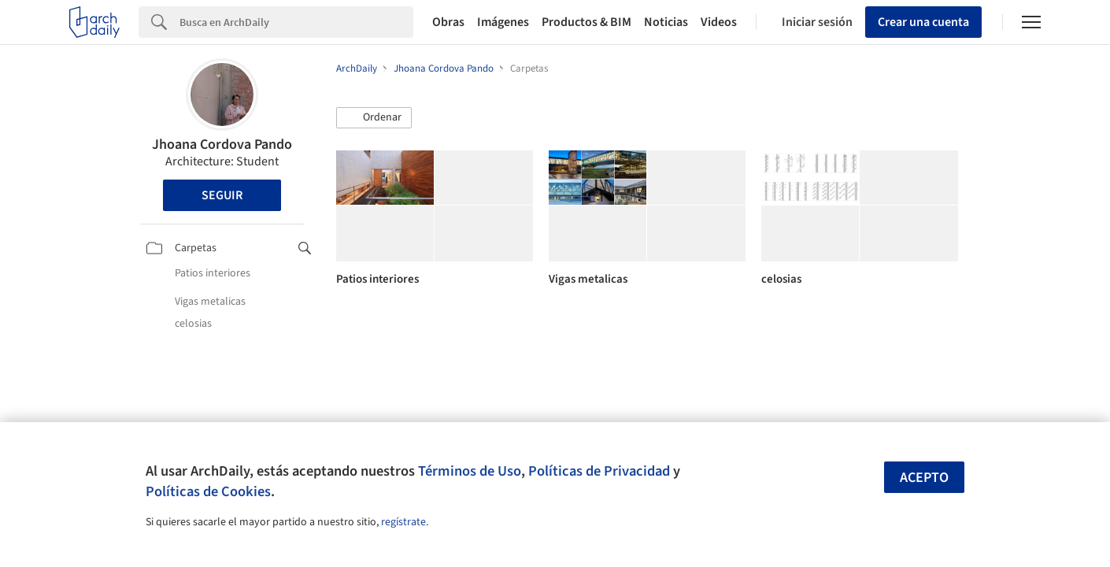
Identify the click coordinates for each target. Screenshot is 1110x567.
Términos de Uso (469, 471)
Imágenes (503, 22)
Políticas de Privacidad (599, 471)
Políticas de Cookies (208, 491)
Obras (448, 22)
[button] (374, 118)
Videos (719, 22)
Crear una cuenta (923, 22)
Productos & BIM (586, 22)
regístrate (403, 522)
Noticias (666, 22)
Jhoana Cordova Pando (222, 144)
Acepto (924, 477)
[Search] (296, 22)
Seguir (222, 195)
